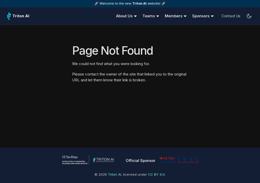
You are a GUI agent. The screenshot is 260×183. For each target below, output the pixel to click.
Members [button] (173, 15)
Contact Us (230, 16)
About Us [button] (124, 15)
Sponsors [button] (200, 15)
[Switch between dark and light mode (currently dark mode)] (249, 16)
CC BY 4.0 (156, 174)
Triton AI (114, 174)
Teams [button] (148, 15)
